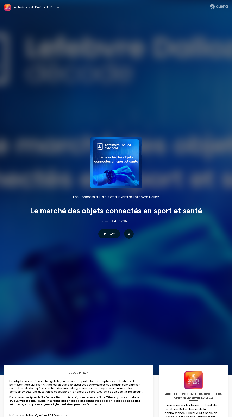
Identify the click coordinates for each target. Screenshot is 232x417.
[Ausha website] (219, 6)
